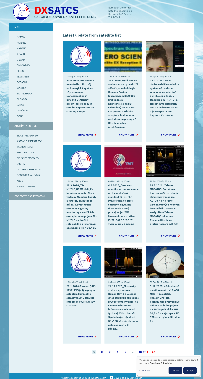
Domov (21, 37)
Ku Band (21, 42)
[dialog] (168, 366)
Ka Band (21, 48)
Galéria (21, 87)
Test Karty (23, 76)
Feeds (20, 70)
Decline (175, 370)
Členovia (22, 99)
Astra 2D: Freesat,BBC (29, 141)
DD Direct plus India (29, 169)
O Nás (20, 116)
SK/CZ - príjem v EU (27, 135)
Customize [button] (144, 370)
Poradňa (22, 82)
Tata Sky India (25, 146)
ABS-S (20, 180)
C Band (21, 59)
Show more (87, 133)
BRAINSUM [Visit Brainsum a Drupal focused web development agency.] (136, 374)
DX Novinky (23, 65)
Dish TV (21, 163)
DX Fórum (22, 110)
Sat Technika (24, 93)
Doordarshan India (28, 175)
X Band (21, 54)
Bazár (20, 104)
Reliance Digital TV (28, 158)
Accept (190, 370)
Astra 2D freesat (26, 186)
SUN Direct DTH (25, 152)
